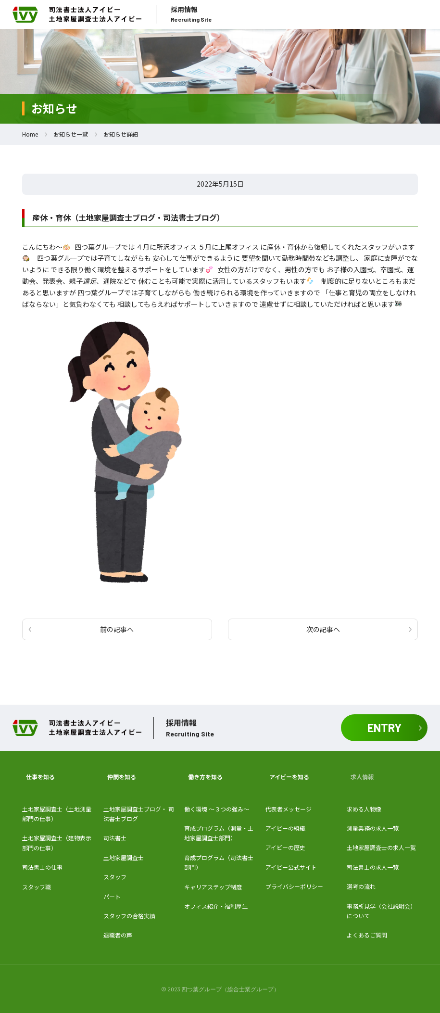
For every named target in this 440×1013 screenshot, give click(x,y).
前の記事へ (117, 629)
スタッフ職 (36, 887)
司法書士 (114, 838)
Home (30, 134)
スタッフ (114, 877)
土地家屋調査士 (123, 857)
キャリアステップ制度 (213, 887)
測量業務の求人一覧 (373, 828)
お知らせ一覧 (70, 134)
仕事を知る (40, 776)
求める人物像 (364, 809)
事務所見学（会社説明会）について (381, 911)
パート (112, 896)
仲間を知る (121, 776)
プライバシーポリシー (294, 886)
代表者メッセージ (288, 809)
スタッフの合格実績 (129, 916)
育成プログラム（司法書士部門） (218, 862)
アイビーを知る (289, 776)
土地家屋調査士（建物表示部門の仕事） (56, 842)
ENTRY (384, 727)
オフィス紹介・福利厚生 (216, 906)
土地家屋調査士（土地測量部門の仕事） (56, 814)
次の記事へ (323, 629)
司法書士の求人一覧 (373, 867)
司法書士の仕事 (42, 867)
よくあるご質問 (367, 935)
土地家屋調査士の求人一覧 (381, 847)
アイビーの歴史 (285, 847)
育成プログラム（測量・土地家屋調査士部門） (218, 833)
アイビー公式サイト (291, 867)
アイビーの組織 (285, 828)
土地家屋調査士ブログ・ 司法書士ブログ (138, 814)
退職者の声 (117, 935)
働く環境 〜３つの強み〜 (216, 809)
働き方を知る (205, 776)
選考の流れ (361, 886)
